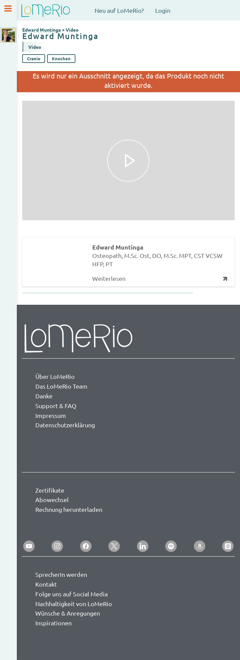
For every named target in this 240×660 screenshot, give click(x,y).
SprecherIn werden (61, 574)
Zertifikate (49, 490)
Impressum (50, 415)
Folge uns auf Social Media (71, 593)
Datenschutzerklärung (65, 424)
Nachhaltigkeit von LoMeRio (73, 603)
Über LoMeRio (55, 376)
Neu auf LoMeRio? (119, 10)
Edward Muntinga (41, 30)
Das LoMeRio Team (61, 386)
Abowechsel (52, 499)
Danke (44, 395)
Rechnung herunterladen (68, 509)
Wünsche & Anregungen (67, 613)
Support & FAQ (55, 405)
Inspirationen (53, 622)
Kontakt (46, 584)
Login (162, 10)
